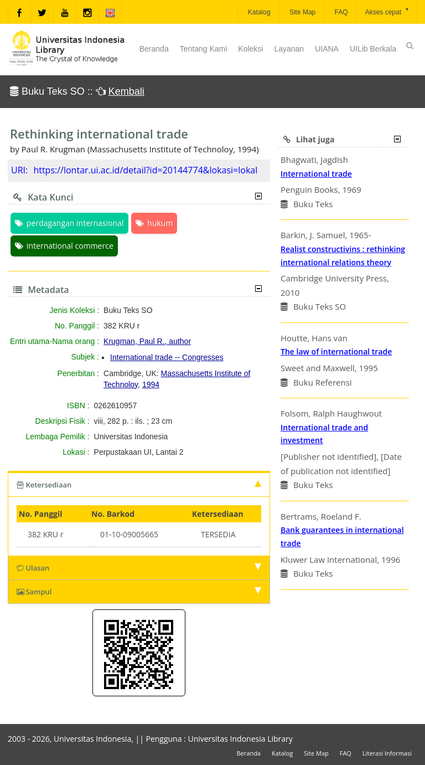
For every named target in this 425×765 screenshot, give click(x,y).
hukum (154, 223)
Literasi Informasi (387, 753)
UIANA (327, 48)
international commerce (64, 245)
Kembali (126, 91)
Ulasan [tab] (139, 568)
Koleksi (250, 48)
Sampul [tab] (139, 592)
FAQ (340, 12)
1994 (150, 384)
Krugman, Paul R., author (147, 341)
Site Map (302, 12)
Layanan (289, 48)
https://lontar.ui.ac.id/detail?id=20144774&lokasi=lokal (145, 170)
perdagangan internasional (69, 223)
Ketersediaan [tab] (139, 485)
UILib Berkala (373, 48)
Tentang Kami (203, 48)
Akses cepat (387, 11)
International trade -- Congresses (167, 357)
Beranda (154, 48)
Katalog (258, 12)
